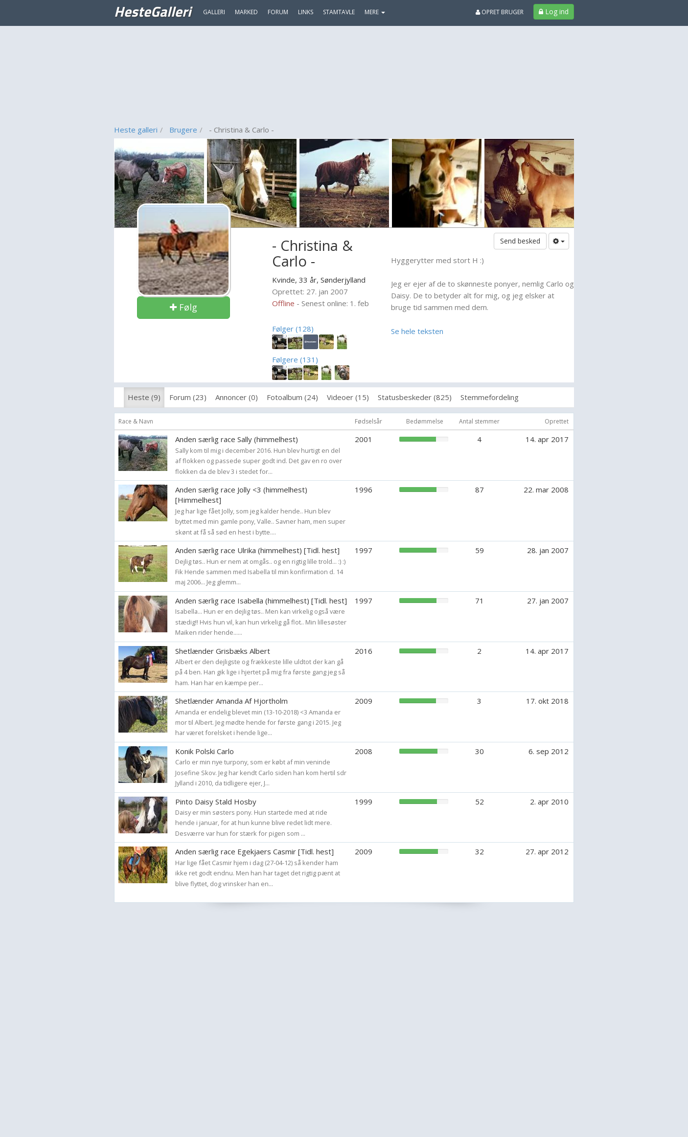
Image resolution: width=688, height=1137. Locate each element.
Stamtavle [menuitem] (339, 12)
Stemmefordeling (489, 397)
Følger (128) (293, 329)
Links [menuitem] (305, 12)
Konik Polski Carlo (204, 751)
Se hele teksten (417, 331)
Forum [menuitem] (278, 12)
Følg (183, 307)
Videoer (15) (348, 397)
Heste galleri (136, 129)
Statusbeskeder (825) (415, 397)
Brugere (183, 129)
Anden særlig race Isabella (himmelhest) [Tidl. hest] (261, 600)
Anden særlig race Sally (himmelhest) (236, 439)
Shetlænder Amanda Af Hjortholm (231, 701)
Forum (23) (187, 397)
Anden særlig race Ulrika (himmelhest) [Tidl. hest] (257, 550)
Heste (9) (144, 397)
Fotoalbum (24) (292, 397)
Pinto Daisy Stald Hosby (215, 801)
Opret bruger (500, 12)
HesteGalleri (152, 11)
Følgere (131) (295, 359)
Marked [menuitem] (246, 12)
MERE (375, 12)
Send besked (520, 240)
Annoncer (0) (236, 397)
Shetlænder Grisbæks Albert (222, 651)
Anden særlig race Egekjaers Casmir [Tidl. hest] (254, 851)
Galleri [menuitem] (214, 12)
